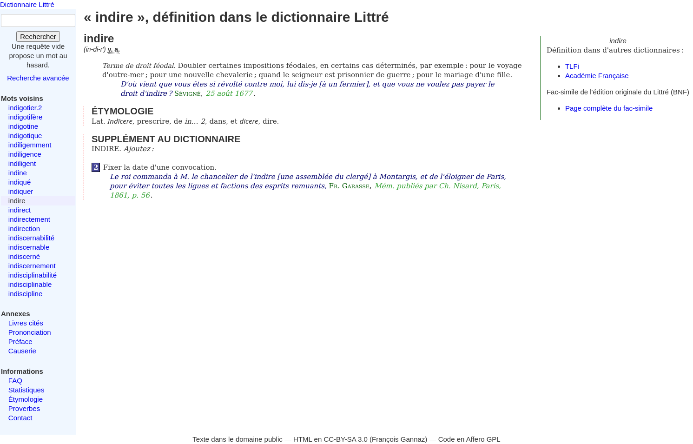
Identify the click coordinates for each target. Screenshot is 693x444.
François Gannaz (398, 439)
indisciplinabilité (32, 275)
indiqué (19, 182)
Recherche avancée (38, 78)
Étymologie (25, 399)
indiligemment (30, 145)
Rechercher (38, 36)
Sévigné (187, 93)
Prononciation (29, 332)
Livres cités (25, 323)
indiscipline (25, 294)
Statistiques (26, 390)
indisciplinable (30, 284)
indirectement (29, 219)
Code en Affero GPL (469, 439)
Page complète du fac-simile (609, 108)
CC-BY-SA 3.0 (345, 439)
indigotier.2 (25, 108)
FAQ (15, 380)
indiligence (24, 154)
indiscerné (24, 256)
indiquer (20, 191)
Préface (20, 341)
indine (17, 173)
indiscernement (32, 266)
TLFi (572, 66)
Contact (20, 418)
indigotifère (25, 117)
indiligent (22, 163)
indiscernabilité (31, 238)
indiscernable (28, 247)
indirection (24, 228)
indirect (19, 210)
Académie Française (597, 76)
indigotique (25, 135)
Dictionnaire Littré (27, 4)
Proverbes (24, 408)
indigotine (23, 126)
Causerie (22, 351)
